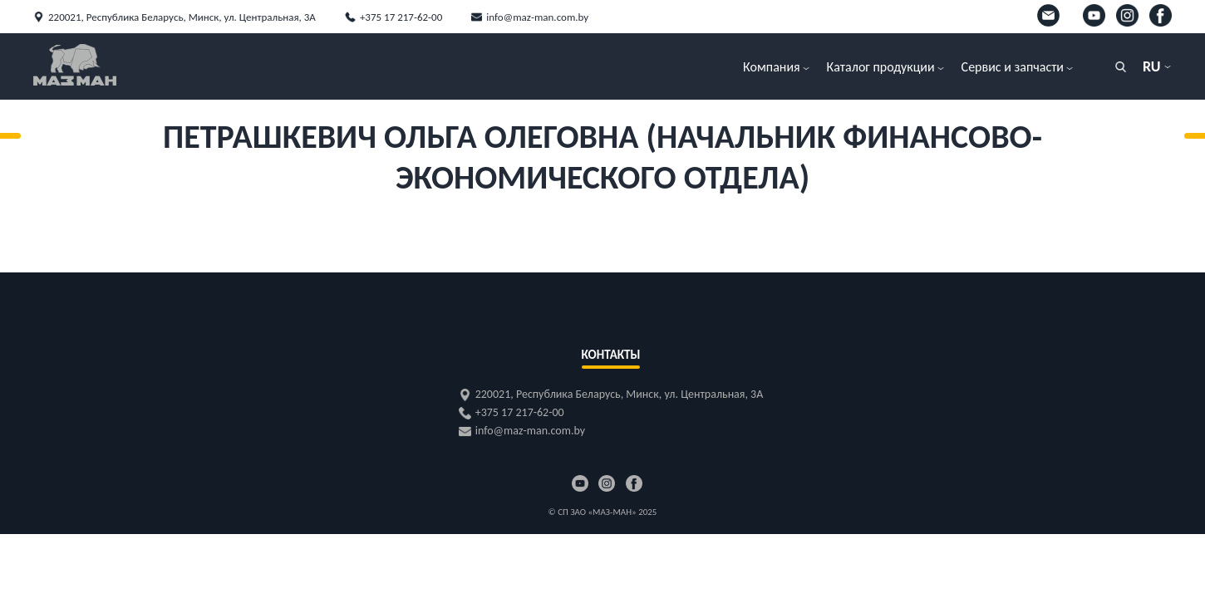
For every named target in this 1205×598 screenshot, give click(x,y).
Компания (771, 67)
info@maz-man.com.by (537, 17)
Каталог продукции (881, 67)
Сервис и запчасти (1013, 67)
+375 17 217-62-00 (401, 17)
